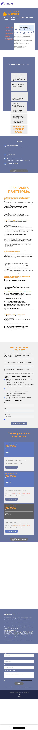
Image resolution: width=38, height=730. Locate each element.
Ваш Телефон (7, 414)
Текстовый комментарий (9, 722)
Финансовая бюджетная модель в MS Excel (21, 493)
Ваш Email (6, 408)
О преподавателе (9, 33)
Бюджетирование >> (10, 39)
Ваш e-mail (6, 710)
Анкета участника (9, 27)
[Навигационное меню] (36, 3)
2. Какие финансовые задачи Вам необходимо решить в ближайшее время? (18, 363)
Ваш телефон (7, 716)
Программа (7, 36)
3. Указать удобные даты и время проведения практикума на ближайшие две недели (16, 370)
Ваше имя (6, 402)
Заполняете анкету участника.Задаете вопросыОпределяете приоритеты (19, 155)
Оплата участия (8, 30)
